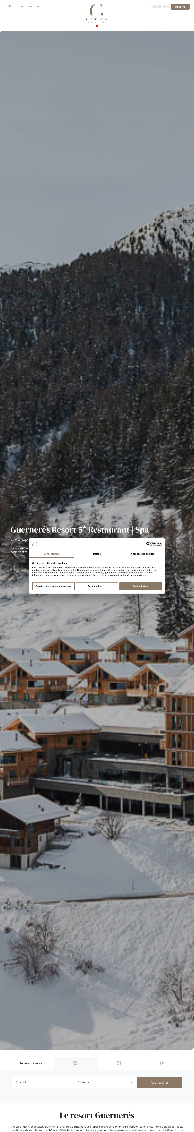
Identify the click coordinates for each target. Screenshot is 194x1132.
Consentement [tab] (51, 554)
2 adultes (83, 1082)
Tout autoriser (140, 586)
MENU (11, 6)
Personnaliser (97, 586)
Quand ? (20, 1082)
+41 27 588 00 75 (30, 6)
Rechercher (159, 1082)
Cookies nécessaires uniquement (53, 586)
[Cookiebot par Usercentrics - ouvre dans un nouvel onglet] (148, 544)
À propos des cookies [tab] (142, 554)
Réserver (181, 6)
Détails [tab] (97, 554)
